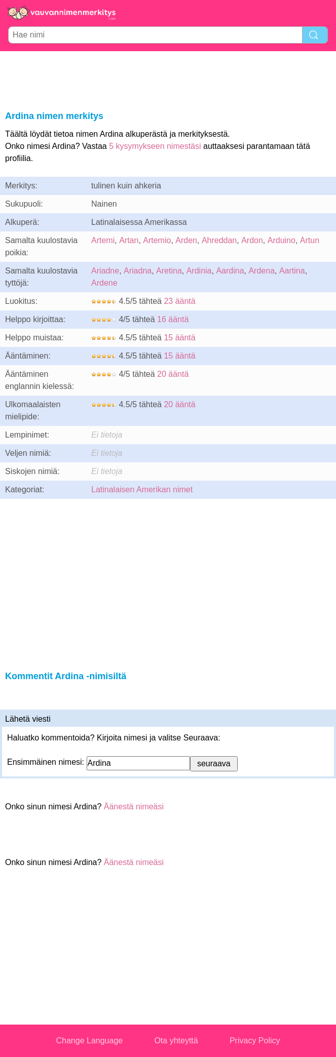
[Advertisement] (168, 79)
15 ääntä (179, 337)
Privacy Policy (255, 1040)
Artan (128, 240)
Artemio (157, 240)
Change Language (89, 1040)
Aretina (169, 270)
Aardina (230, 270)
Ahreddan (219, 240)
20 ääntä (173, 374)
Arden (186, 240)
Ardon (252, 240)
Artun (309, 240)
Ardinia (199, 270)
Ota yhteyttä (176, 1040)
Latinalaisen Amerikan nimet (142, 489)
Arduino (281, 240)
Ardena (261, 270)
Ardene (104, 283)
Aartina (292, 270)
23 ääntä (179, 301)
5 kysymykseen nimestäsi (155, 146)
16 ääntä (173, 319)
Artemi (103, 240)
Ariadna (138, 270)
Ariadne (105, 270)
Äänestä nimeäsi (134, 806)
